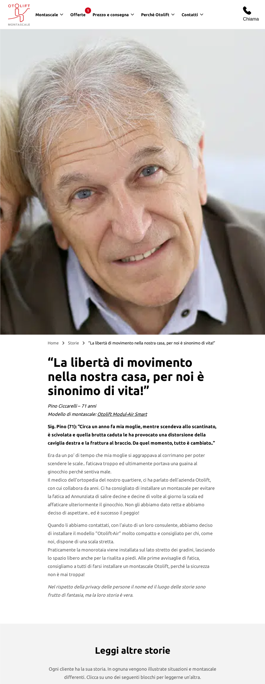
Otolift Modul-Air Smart (122, 414)
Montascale (46, 14)
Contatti (190, 14)
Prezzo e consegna (111, 14)
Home (53, 343)
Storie (73, 343)
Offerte (79, 12)
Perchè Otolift (155, 14)
